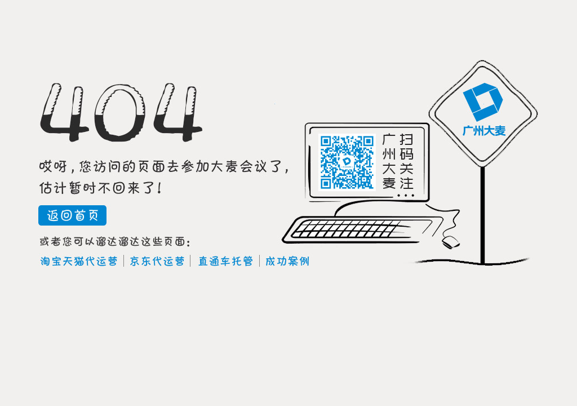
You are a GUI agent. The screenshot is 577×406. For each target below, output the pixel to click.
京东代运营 (158, 261)
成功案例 (289, 261)
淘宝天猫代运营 (78, 261)
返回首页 (72, 215)
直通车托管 (226, 261)
